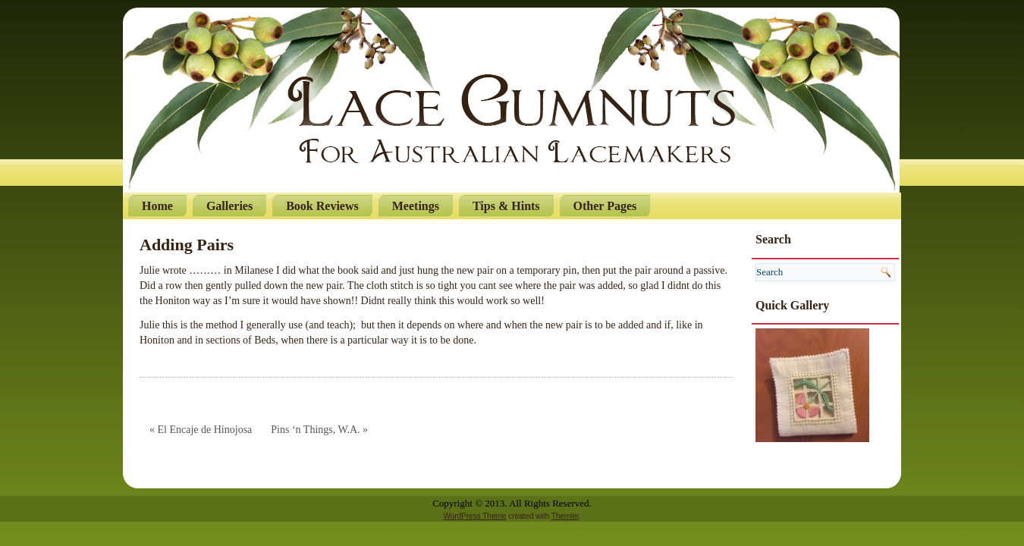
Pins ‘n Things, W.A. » (319, 429)
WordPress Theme (474, 516)
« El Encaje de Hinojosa (200, 429)
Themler (565, 516)
